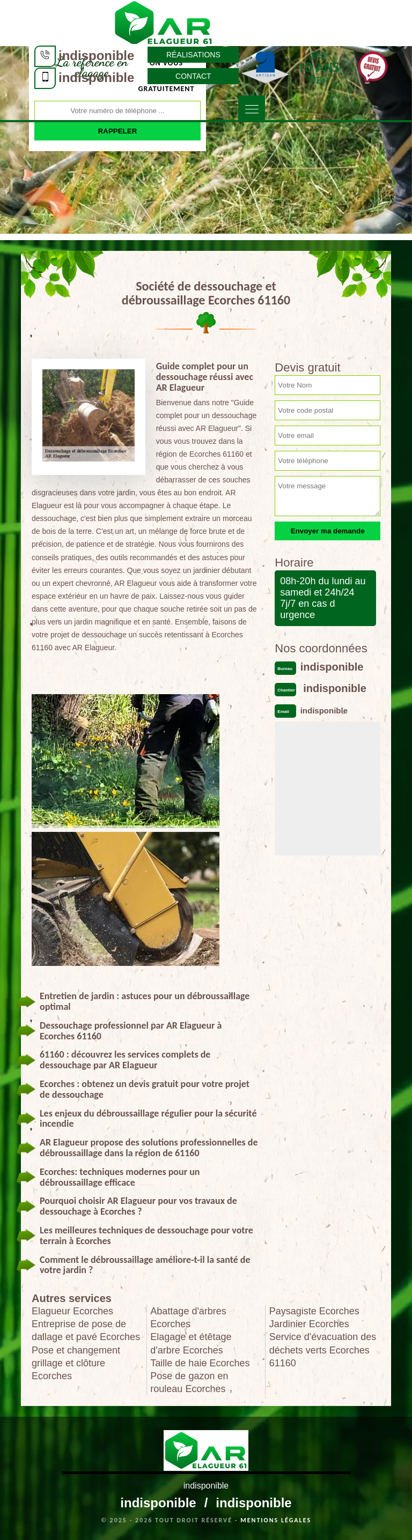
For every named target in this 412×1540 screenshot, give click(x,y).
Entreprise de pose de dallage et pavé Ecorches (86, 1330)
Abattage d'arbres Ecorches (188, 1317)
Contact (193, 76)
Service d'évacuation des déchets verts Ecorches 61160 (323, 1349)
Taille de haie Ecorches (199, 1363)
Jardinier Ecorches (309, 1324)
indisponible (96, 55)
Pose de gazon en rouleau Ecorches (189, 1382)
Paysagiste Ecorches (314, 1311)
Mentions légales (275, 1520)
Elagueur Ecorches (72, 1311)
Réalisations (193, 54)
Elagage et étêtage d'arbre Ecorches (190, 1343)
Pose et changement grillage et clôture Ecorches (76, 1363)
